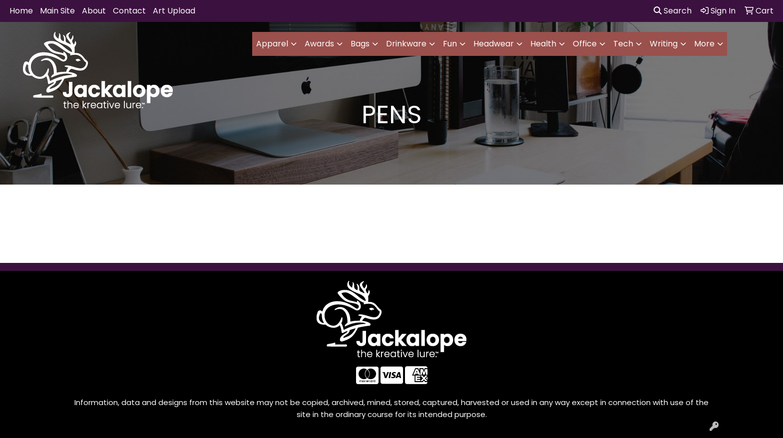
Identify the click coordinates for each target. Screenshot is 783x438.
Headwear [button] (493, 43)
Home (21, 10)
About (94, 10)
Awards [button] (319, 43)
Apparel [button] (272, 43)
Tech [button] (623, 43)
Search (673, 10)
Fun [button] (450, 43)
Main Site (57, 10)
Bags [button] (360, 43)
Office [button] (585, 43)
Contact (129, 10)
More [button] (704, 43)
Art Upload (174, 10)
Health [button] (543, 43)
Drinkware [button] (406, 43)
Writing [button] (664, 43)
